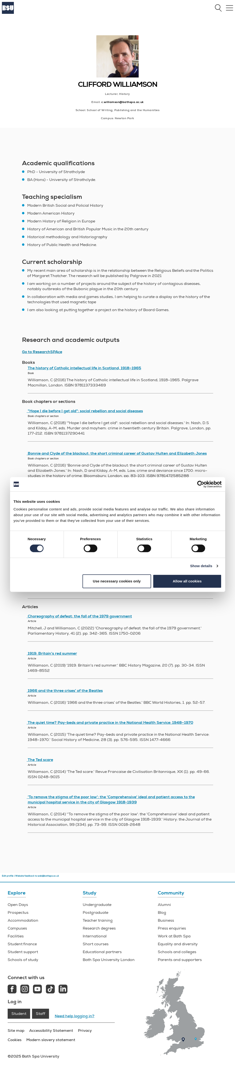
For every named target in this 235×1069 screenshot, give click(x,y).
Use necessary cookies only (117, 581)
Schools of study (23, 959)
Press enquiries (172, 928)
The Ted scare (40, 759)
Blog (162, 912)
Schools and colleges (177, 952)
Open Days (18, 904)
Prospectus (18, 912)
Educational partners (102, 952)
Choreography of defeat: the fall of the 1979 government (79, 616)
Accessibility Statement (51, 1030)
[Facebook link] (12, 990)
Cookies (15, 1039)
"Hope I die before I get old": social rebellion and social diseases (85, 411)
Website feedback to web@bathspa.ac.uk (37, 875)
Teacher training (98, 920)
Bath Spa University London (109, 959)
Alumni (164, 904)
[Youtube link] (37, 990)
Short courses (96, 944)
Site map (16, 1030)
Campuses (17, 928)
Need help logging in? (74, 1015)
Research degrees (99, 928)
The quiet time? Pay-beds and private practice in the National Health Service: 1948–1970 (110, 722)
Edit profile (7, 875)
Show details (201, 566)
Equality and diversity (178, 944)
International (95, 936)
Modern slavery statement (50, 1039)
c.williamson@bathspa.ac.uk (122, 102)
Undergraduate (97, 904)
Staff (40, 1013)
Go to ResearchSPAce (42, 351)
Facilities (16, 936)
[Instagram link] (24, 990)
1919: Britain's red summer (52, 653)
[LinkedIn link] (63, 990)
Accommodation (23, 920)
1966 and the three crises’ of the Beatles (65, 690)
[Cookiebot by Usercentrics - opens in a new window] (201, 484)
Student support (23, 952)
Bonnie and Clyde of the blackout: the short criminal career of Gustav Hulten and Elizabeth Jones (117, 453)
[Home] (8, 12)
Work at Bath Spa (174, 936)
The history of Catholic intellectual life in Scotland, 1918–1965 (84, 368)
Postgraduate (95, 912)
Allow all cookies (187, 581)
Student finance (22, 944)
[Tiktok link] (50, 990)
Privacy (85, 1030)
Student (18, 1013)
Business (166, 920)
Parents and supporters (180, 959)
